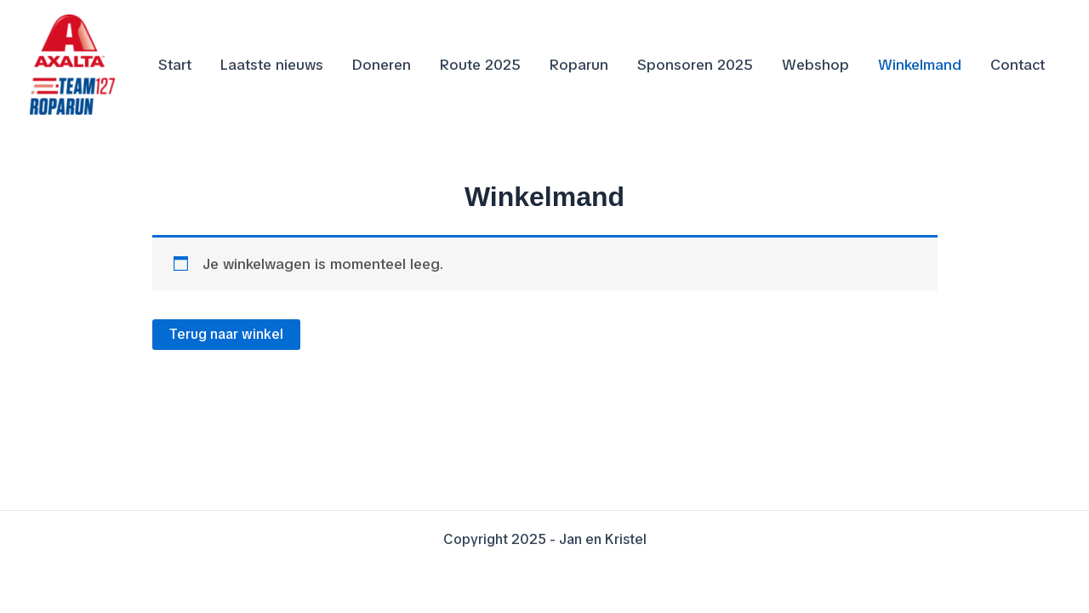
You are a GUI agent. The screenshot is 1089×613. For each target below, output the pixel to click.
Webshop (815, 64)
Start (174, 64)
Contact (1017, 64)
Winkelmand (919, 64)
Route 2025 (480, 64)
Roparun (579, 64)
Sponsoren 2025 (695, 64)
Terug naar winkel (226, 334)
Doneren (381, 64)
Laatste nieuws (271, 64)
